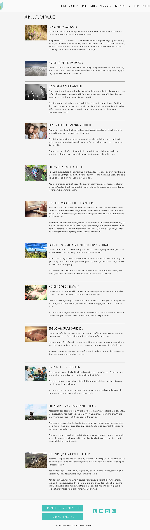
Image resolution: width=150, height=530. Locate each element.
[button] (74, 6)
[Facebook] (95, 511)
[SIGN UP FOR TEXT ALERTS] (62, 516)
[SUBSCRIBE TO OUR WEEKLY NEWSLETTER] (62, 508)
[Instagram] (107, 511)
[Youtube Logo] (101, 511)
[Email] (114, 511)
